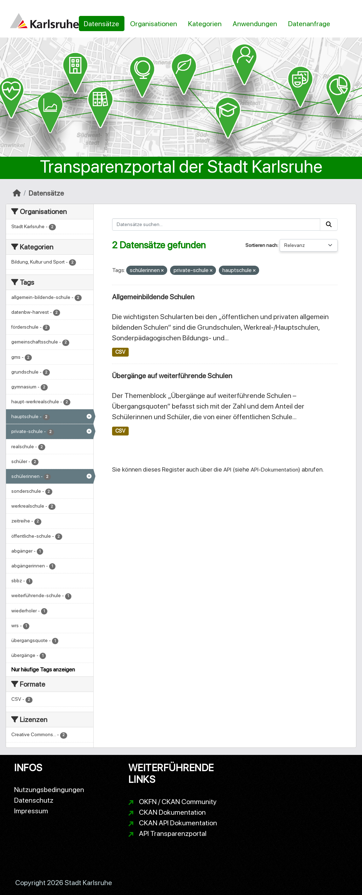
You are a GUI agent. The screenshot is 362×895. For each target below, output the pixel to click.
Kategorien (205, 23)
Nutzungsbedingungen (49, 789)
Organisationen (153, 23)
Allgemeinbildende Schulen (153, 297)
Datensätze (101, 23)
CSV (120, 352)
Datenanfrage (309, 23)
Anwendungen (255, 23)
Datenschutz (33, 800)
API (227, 469)
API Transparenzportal (172, 833)
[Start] (17, 193)
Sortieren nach (261, 245)
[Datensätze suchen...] (216, 224)
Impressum (31, 811)
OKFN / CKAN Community (178, 801)
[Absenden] (329, 224)
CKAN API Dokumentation (178, 823)
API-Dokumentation (274, 469)
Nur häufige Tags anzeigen (43, 669)
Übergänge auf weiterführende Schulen (172, 375)
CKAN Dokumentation (172, 812)
